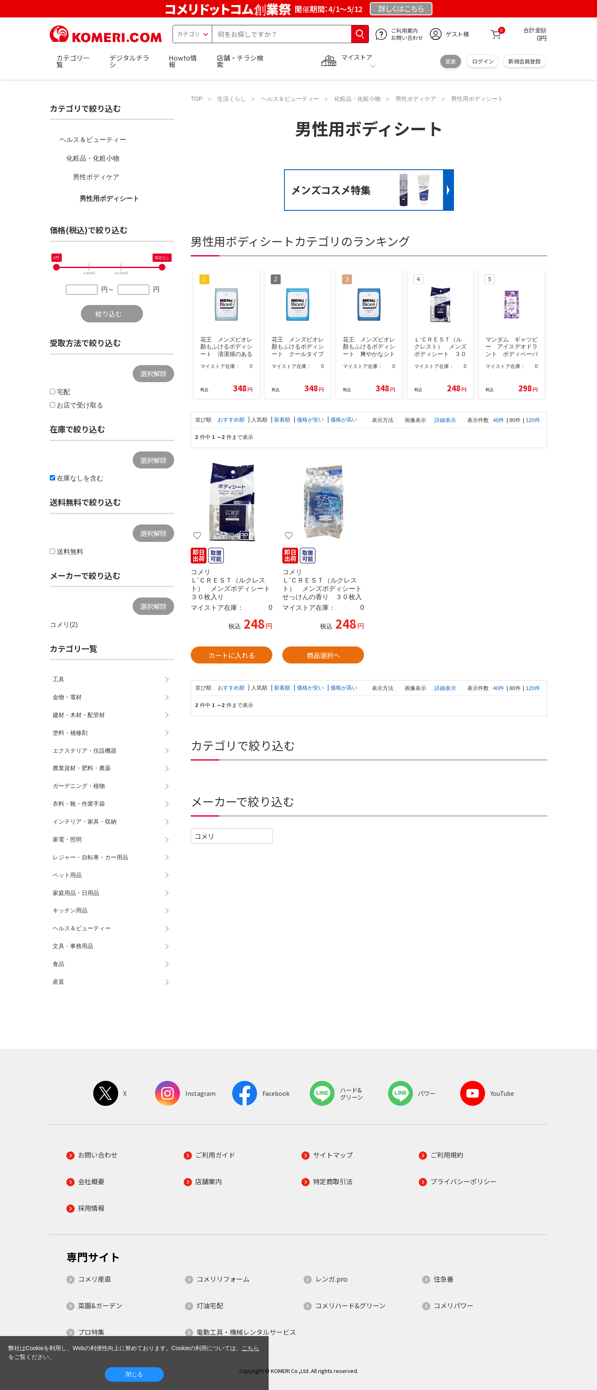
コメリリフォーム (223, 1278)
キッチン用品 (70, 910)
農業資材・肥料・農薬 (82, 768)
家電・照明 (67, 839)
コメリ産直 (94, 1278)
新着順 (283, 420)
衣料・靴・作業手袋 (79, 803)
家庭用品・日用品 (76, 893)
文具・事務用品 (73, 946)
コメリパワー (453, 1305)
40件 (498, 420)
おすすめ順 (232, 420)
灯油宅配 (210, 1305)
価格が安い (311, 420)
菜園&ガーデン (100, 1305)
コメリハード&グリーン (350, 1305)
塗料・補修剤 (70, 732)
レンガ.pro (331, 1278)
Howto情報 (183, 61)
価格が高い (343, 420)
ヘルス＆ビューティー (93, 139)
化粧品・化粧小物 (92, 158)
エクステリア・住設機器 (84, 750)
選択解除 (153, 373)
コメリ (204, 836)
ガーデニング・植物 (79, 786)
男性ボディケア (96, 176)
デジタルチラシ (129, 61)
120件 (533, 420)
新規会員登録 (524, 61)
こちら (250, 1348)
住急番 (444, 1278)
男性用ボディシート (109, 198)
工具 (58, 679)
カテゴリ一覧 (73, 61)
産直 (58, 981)
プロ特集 (91, 1332)
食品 (58, 964)
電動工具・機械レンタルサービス (246, 1332)
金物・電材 (67, 697)
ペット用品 (67, 875)
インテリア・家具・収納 (84, 821)
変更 (450, 61)
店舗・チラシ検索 (240, 61)
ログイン (483, 61)
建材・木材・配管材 (79, 715)
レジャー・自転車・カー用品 (90, 857)
